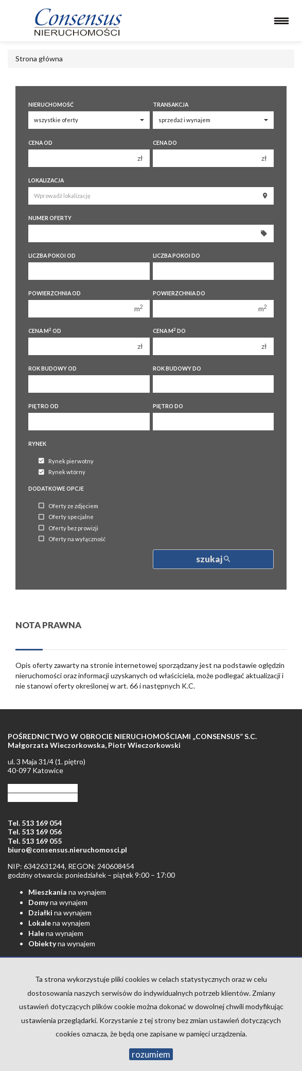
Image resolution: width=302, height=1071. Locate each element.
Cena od (40, 143)
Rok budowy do (177, 368)
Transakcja (170, 105)
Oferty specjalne (66, 517)
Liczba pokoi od (52, 256)
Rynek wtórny (62, 472)
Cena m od (44, 330)
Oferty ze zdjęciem (68, 506)
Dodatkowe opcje (56, 489)
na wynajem (67, 892)
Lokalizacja (46, 180)
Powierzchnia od (54, 293)
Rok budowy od (52, 368)
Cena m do (169, 330)
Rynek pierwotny (66, 461)
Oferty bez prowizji (68, 528)
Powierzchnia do (179, 293)
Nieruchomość (51, 105)
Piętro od (43, 406)
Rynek (37, 444)
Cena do (165, 143)
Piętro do (168, 406)
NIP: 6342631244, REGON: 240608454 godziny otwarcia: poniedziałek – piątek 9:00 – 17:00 (91, 871)
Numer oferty (50, 218)
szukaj (213, 559)
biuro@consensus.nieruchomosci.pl (67, 849)
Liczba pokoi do (176, 256)
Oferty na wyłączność (72, 539)
